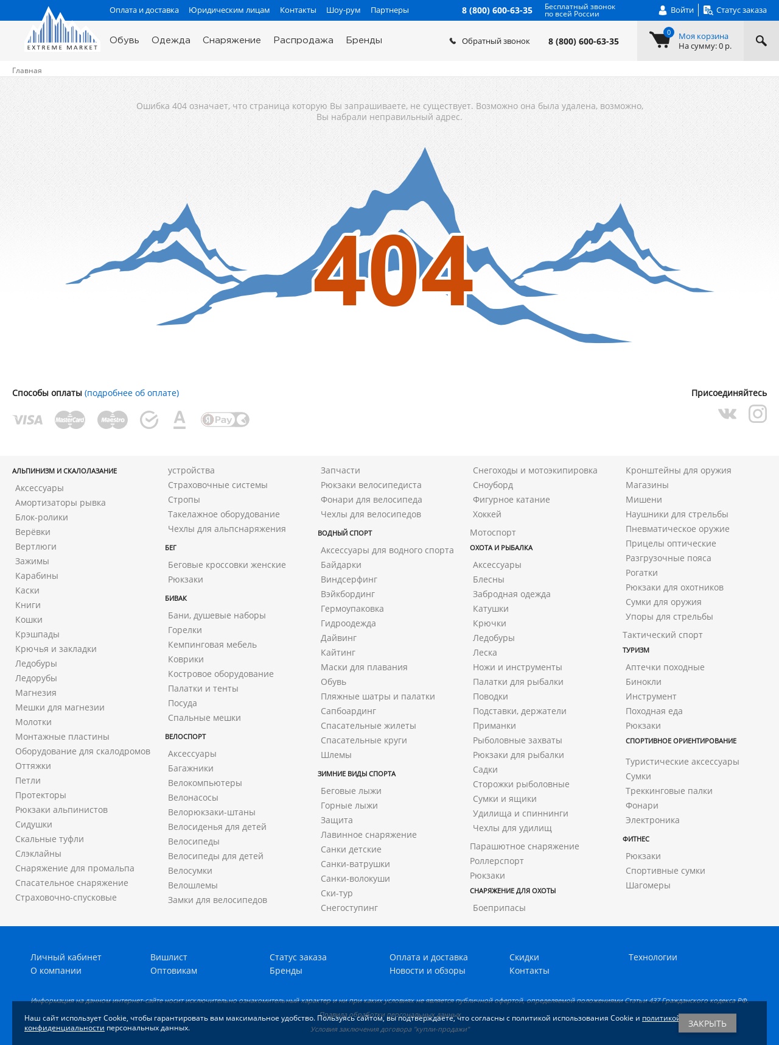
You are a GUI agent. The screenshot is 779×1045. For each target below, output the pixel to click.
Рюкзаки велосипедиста (371, 485)
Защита (337, 820)
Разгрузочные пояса (668, 558)
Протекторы (40, 795)
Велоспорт (185, 736)
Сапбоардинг (348, 711)
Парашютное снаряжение (524, 846)
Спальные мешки (204, 717)
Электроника (653, 820)
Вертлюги (36, 546)
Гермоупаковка (352, 608)
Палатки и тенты (203, 688)
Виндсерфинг (349, 579)
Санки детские (351, 849)
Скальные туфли (49, 839)
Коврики (186, 659)
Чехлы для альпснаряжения (227, 528)
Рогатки (642, 572)
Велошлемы (193, 885)
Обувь (124, 40)
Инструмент (651, 696)
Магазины (647, 485)
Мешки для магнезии (60, 707)
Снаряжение (232, 40)
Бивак (176, 598)
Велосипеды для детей (216, 856)
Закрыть (707, 1023)
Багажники (191, 768)
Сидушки (33, 824)
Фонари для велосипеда (371, 499)
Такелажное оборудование (224, 514)
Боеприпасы (499, 907)
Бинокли (644, 681)
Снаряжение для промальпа (74, 868)
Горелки (185, 630)
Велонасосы (193, 797)
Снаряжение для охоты (513, 890)
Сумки (638, 776)
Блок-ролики (41, 517)
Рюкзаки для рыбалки (518, 754)
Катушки (491, 608)
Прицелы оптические (671, 543)
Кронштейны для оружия (679, 470)
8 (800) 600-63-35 (583, 41)
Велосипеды (194, 841)
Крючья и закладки (56, 648)
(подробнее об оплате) (132, 393)
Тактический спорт (663, 634)
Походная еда (654, 711)
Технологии (653, 957)
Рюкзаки (185, 579)
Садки (485, 769)
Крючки (489, 623)
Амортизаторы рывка (60, 502)
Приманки (494, 725)
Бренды (364, 40)
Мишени (644, 499)
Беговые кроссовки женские (227, 564)
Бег (170, 547)
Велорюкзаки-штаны (212, 812)
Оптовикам (173, 970)
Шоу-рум (343, 9)
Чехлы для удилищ (512, 828)
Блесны (489, 579)
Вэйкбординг (348, 594)
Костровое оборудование (221, 673)
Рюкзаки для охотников (675, 587)
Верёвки (33, 531)
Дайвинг (339, 637)
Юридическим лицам (229, 9)
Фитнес (636, 838)
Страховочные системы (218, 485)
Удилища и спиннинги (520, 813)
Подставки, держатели (520, 711)
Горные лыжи (349, 805)
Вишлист (168, 957)
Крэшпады (37, 634)
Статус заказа (298, 957)
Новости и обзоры (428, 970)
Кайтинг (338, 652)
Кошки (29, 619)
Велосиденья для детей (217, 826)
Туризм (636, 649)
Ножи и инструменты (517, 667)
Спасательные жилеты (368, 725)
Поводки (490, 696)
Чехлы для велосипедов (371, 514)
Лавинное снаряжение (369, 834)
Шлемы (336, 754)
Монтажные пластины (62, 736)
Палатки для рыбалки (518, 681)
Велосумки (190, 870)
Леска (485, 652)
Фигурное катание (511, 499)
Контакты (298, 9)
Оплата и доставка (144, 9)
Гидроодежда (348, 623)
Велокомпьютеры (205, 782)
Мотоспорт (493, 532)
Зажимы (32, 561)
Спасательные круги (364, 740)
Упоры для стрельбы (669, 616)
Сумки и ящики (505, 798)
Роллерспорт (497, 860)
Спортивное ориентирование (681, 740)
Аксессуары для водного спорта (387, 550)
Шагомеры (648, 885)
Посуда (182, 703)
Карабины (36, 575)
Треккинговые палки (669, 790)
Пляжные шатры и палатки (378, 696)
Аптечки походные (665, 667)
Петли (28, 780)
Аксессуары (39, 488)
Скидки (524, 957)
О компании (56, 970)
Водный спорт (345, 532)
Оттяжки (33, 765)
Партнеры (390, 9)
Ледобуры (36, 663)
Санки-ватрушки (355, 864)
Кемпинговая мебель (212, 644)
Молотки (33, 722)
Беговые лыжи (351, 790)
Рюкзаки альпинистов (61, 809)
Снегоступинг (349, 907)
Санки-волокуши (355, 878)
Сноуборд (493, 485)
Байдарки (341, 564)
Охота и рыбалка (501, 547)
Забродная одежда (512, 594)
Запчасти (340, 470)
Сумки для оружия (664, 602)
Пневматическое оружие (678, 528)
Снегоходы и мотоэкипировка (535, 470)
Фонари (642, 805)
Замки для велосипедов (217, 899)
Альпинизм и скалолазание (64, 470)
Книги (28, 605)
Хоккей (487, 514)
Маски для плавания (364, 667)
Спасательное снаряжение (71, 882)
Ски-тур (337, 893)
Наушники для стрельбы (677, 514)
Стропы (184, 499)
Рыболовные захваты (517, 740)
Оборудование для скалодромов (82, 751)
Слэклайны (38, 853)
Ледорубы (36, 678)
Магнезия (36, 692)
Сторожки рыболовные (521, 784)
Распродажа (303, 40)
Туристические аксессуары (682, 761)
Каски (27, 590)
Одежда (171, 40)
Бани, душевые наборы (217, 615)
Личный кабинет (66, 957)
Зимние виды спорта (357, 773)
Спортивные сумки (665, 870)
